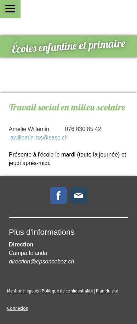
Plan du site (107, 291)
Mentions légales (23, 291)
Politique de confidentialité (67, 291)
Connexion (17, 308)
